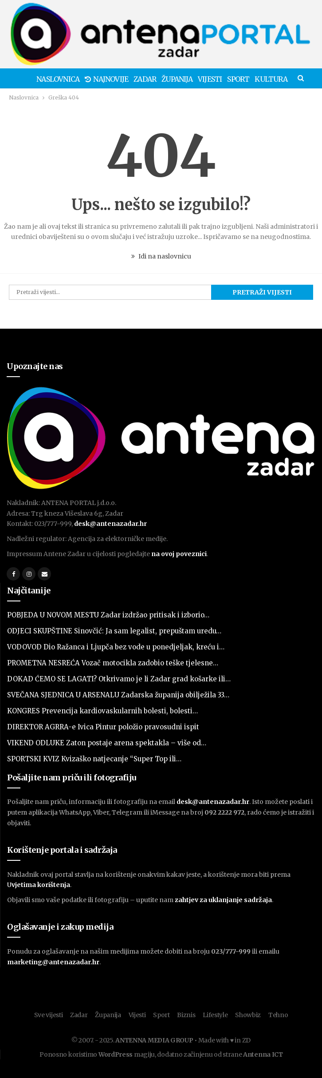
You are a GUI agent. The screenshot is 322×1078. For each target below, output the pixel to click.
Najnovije (109, 79)
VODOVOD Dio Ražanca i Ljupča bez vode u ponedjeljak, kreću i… (115, 647)
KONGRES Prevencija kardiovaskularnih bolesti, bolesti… (102, 711)
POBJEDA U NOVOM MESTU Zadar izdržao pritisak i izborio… (108, 615)
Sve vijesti (48, 1015)
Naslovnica (59, 79)
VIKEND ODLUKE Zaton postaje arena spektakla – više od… (106, 743)
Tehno (278, 1015)
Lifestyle (215, 1015)
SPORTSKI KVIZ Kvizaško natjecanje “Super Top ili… (94, 759)
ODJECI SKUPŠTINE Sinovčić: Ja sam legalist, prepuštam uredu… (114, 631)
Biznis (186, 1015)
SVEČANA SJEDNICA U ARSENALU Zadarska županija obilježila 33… (118, 695)
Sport (247, 79)
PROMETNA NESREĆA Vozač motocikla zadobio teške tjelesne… (112, 663)
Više (272, 79)
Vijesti (217, 79)
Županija (182, 79)
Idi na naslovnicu (161, 256)
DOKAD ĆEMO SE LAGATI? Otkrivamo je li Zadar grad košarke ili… (119, 679)
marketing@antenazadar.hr (53, 962)
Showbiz (248, 1015)
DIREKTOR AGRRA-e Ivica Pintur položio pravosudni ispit (103, 727)
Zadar (149, 79)
